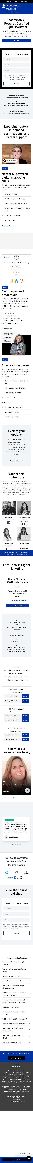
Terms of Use (16, 1098)
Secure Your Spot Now (17, 606)
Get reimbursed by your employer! (16, 628)
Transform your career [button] (11, 416)
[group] (16, 829)
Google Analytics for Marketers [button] (14, 199)
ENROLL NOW (16, 1159)
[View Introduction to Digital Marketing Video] (16, 154)
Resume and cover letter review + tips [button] (15, 382)
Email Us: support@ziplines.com (16, 1101)
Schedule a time (16, 461)
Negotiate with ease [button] (10, 412)
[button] (16, 963)
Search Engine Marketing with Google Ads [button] (16, 209)
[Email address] (16, 65)
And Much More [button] (8, 220)
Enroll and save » (22, 554)
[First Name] (16, 59)
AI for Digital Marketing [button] (11, 194)
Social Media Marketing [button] (11, 215)
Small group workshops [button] (11, 392)
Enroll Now (16, 40)
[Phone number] (16, 70)
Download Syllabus (9, 226)
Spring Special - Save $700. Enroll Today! (16, 1)
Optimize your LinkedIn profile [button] (13, 388)
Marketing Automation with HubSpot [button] (16, 203)
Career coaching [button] (9, 397)
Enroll (25, 696)
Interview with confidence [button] (12, 407)
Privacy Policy (16, 1099)
